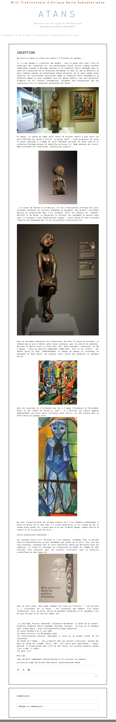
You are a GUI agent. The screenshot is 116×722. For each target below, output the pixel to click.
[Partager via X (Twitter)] (23, 670)
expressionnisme (66, 663)
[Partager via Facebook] (18, 670)
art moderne (80, 659)
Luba (19, 659)
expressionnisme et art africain (58, 659)
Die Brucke (40, 663)
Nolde (77, 663)
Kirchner (26, 659)
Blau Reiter (51, 663)
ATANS (58, 14)
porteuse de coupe (25, 663)
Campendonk (36, 659)
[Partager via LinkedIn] (29, 670)
